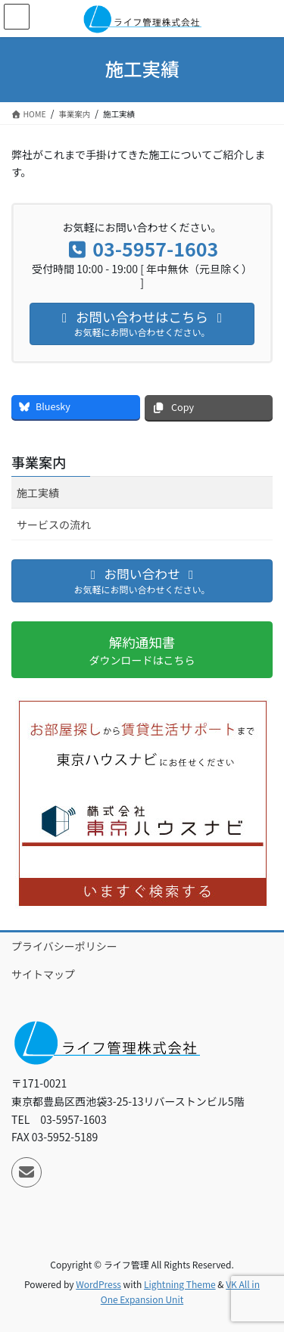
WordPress (98, 1284)
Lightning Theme (180, 1284)
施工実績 (38, 492)
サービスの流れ (54, 524)
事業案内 (38, 461)
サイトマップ (43, 974)
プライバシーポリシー (64, 946)
